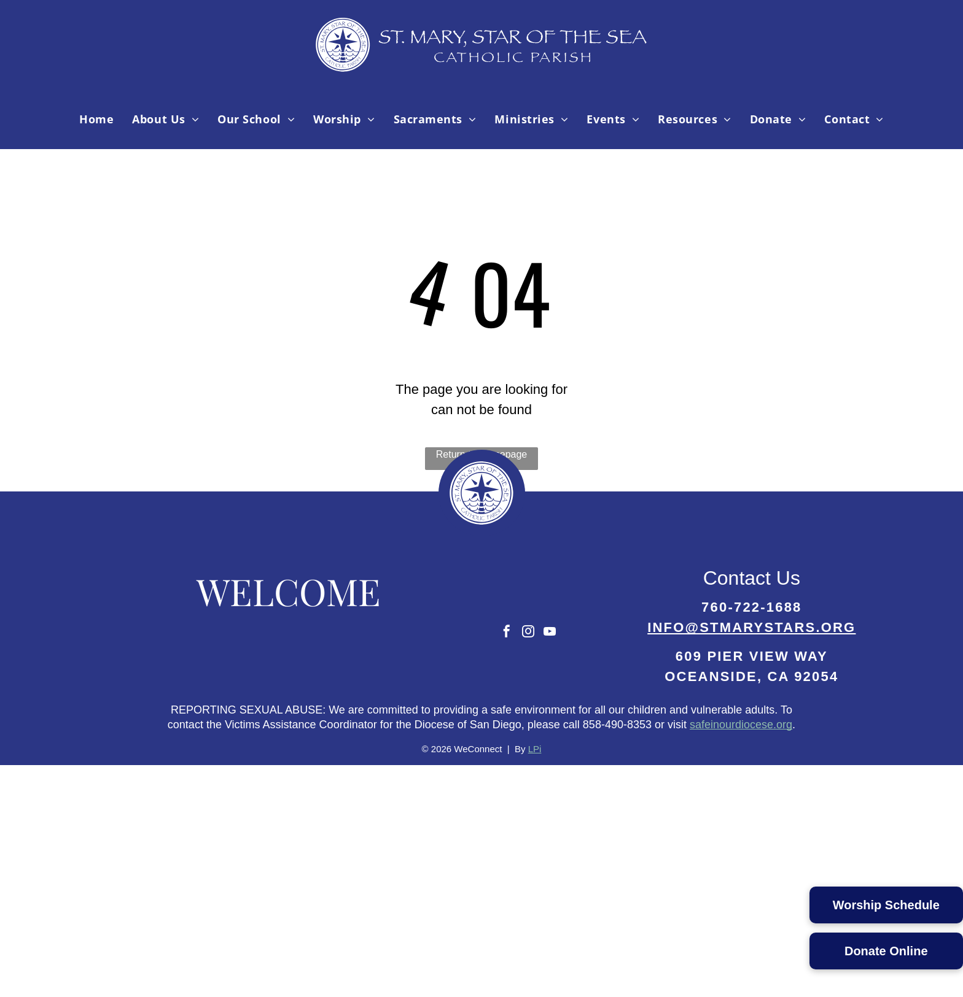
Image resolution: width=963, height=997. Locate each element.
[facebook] (506, 633)
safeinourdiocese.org (741, 724)
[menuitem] (96, 119)
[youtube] (549, 633)
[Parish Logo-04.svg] (481, 70)
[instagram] (528, 633)
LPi (535, 749)
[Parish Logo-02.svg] (481, 532)
